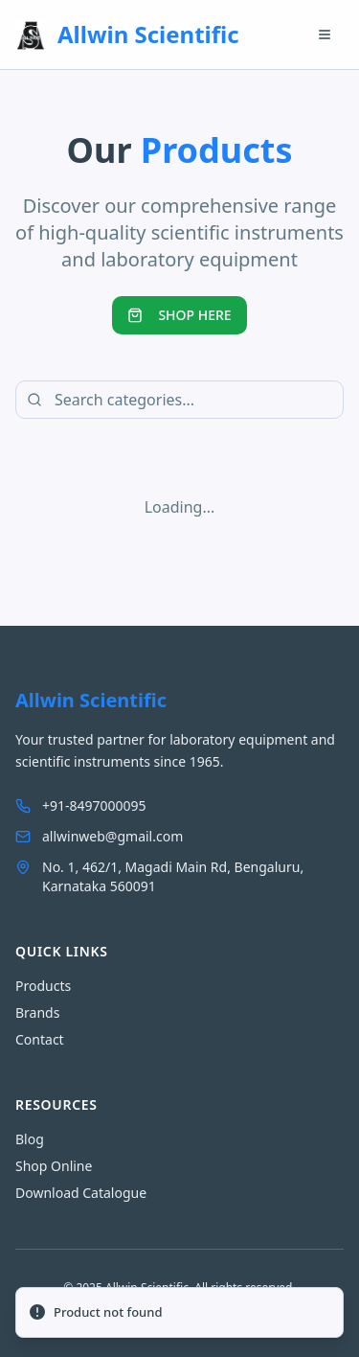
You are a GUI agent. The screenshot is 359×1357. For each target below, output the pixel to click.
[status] (179, 1313)
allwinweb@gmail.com (99, 836)
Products (43, 986)
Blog (29, 1139)
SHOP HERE (179, 315)
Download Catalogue (80, 1193)
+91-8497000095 (80, 805)
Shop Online (53, 1166)
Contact (39, 1039)
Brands (37, 1012)
